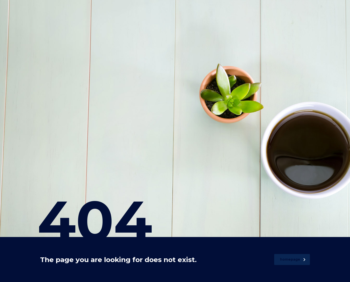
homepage (293, 259)
